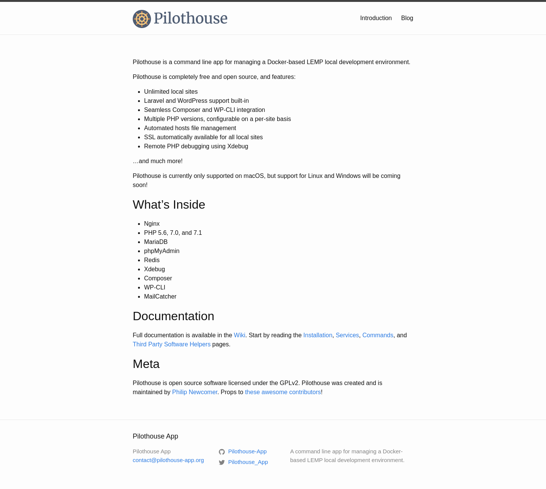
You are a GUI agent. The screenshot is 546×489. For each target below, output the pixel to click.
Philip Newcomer (194, 392)
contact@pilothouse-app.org (168, 460)
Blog (407, 18)
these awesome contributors (283, 392)
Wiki (239, 335)
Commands (378, 335)
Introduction (376, 18)
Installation (318, 335)
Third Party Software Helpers (171, 344)
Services (347, 335)
